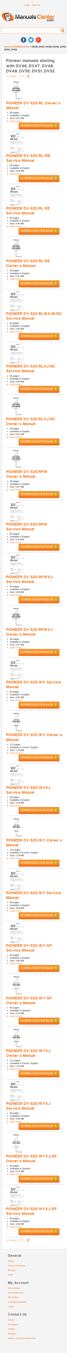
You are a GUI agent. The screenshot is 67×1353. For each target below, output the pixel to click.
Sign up (36, 5)
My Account (14, 1288)
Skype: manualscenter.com (22, 1338)
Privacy (12, 1270)
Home (7, 46)
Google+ (12, 1333)
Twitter (11, 1329)
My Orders (13, 1297)
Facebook (13, 1324)
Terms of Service (16, 1265)
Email (11, 1320)
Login (27, 5)
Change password (17, 1302)
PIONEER (18, 46)
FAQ (10, 1275)
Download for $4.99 (39, 126)
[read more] (15, 121)
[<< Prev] (11, 76)
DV (27, 46)
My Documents (15, 1292)
